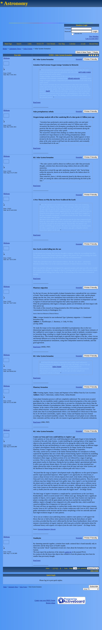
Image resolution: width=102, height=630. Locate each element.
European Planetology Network (46, 529)
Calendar (72, 44)
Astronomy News (15, 49)
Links (30, 44)
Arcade (83, 44)
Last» (66, 568)
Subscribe (94, 586)
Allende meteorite (74, 78)
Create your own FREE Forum (45, 600)
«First (48, 568)
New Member (93, 36)
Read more (36, 102)
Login (95, 31)
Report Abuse (50, 603)
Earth (48, 91)
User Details (51, 44)
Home (5, 49)
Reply (95, 52)
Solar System (27, 49)
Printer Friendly (90, 59)
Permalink (79, 59)
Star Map (62, 44)
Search (19, 44)
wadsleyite (68, 552)
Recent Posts (93, 44)
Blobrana (7, 58)
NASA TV (40, 44)
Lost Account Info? (91, 39)
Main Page (8, 44)
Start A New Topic (83, 52)
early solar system (84, 72)
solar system (94, 571)
